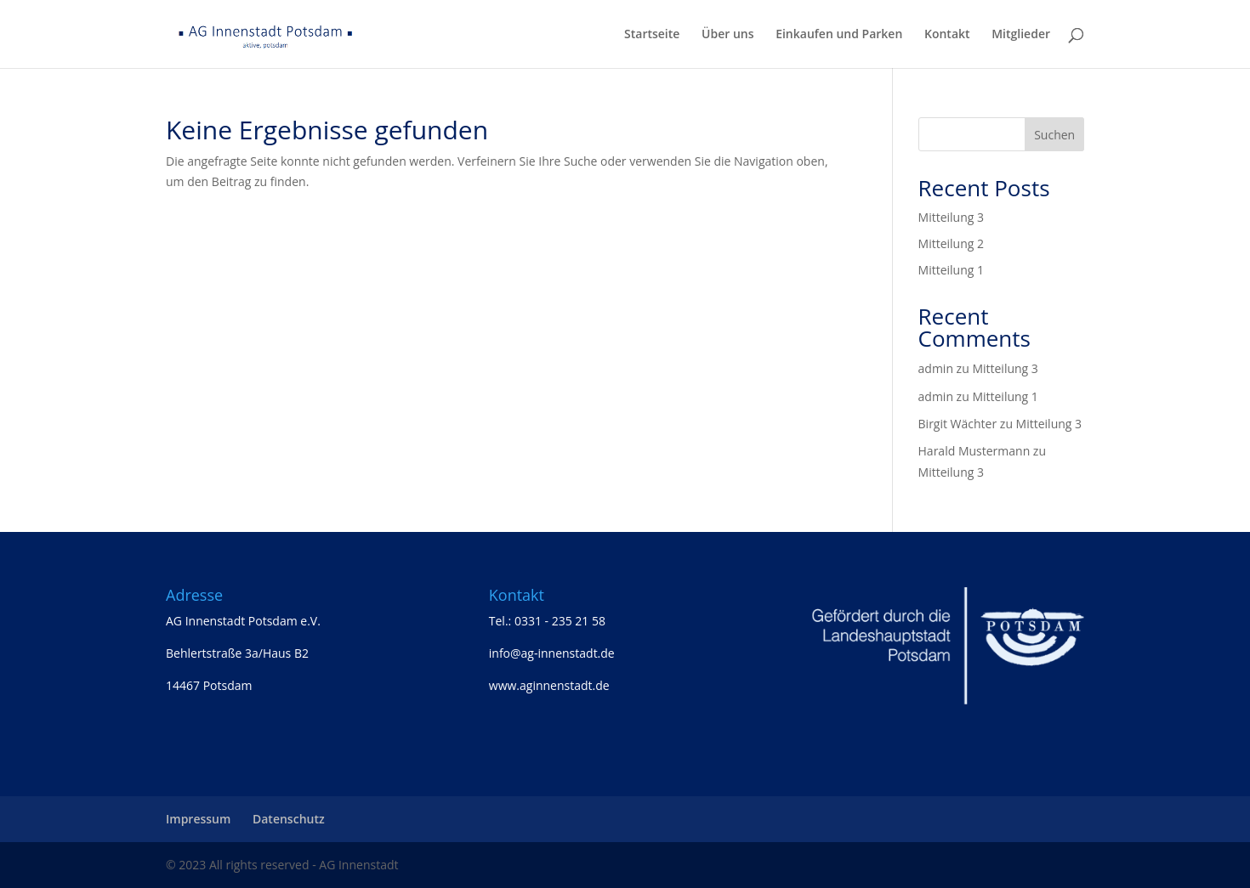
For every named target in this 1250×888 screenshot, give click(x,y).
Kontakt (947, 35)
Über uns (727, 35)
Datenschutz (289, 819)
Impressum (198, 819)
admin (935, 368)
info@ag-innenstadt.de (552, 653)
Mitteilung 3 (951, 217)
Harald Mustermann (974, 451)
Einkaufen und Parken (839, 35)
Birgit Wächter (957, 424)
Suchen (1054, 135)
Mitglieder (1020, 35)
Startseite (651, 35)
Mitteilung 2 (951, 243)
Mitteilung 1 (951, 270)
